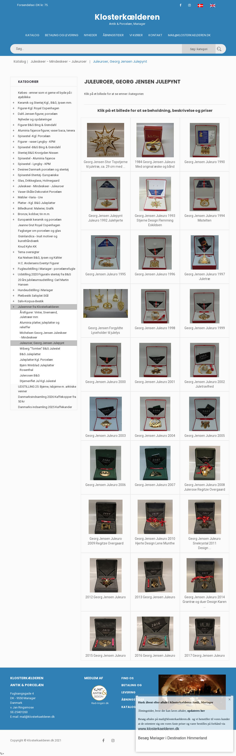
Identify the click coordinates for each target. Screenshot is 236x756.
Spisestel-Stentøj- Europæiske (38, 175)
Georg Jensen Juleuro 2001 (155, 382)
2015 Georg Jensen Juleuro (105, 655)
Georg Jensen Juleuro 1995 (105, 274)
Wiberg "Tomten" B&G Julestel (40, 348)
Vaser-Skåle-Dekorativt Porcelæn (40, 191)
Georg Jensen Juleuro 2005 (204, 436)
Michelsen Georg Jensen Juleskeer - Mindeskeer (43, 335)
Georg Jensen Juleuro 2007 (155, 485)
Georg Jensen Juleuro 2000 (105, 382)
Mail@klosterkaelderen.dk (189, 35)
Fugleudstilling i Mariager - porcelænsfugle (46, 268)
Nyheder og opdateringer (35, 119)
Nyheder (90, 35)
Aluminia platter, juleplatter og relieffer (39, 325)
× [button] (229, 699)
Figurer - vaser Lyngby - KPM (36, 141)
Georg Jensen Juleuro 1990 (204, 162)
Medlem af (93, 678)
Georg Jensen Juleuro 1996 (155, 274)
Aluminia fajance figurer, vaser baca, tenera (46, 130)
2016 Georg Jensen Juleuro (155, 655)
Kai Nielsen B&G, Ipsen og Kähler (40, 257)
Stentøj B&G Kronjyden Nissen (38, 152)
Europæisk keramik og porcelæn (39, 219)
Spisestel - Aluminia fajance (36, 158)
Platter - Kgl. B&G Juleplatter (36, 203)
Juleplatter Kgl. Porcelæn (36, 359)
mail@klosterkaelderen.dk (37, 716)
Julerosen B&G (30, 375)
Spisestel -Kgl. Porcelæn (34, 136)
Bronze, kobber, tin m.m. (34, 214)
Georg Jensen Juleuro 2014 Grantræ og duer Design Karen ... (204, 601)
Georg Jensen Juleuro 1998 (155, 328)
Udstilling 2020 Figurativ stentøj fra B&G (44, 274)
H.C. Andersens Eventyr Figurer (38, 263)
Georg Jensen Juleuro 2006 (105, 485)
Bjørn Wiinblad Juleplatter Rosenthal (37, 368)
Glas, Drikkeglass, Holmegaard (38, 180)
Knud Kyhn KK (27, 246)
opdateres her (196, 710)
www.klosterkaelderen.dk (158, 729)
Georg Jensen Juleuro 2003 (105, 436)
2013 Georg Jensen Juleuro (155, 597)
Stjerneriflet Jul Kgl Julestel (38, 381)
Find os (127, 678)
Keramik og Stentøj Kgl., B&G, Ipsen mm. (45, 102)
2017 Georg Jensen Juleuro (204, 655)
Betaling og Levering (61, 35)
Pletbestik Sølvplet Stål (33, 295)
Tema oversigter (28, 252)
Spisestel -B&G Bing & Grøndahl (39, 147)
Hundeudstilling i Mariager (35, 290)
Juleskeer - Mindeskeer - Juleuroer (59, 61)
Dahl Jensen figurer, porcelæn (38, 114)
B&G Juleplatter (30, 354)
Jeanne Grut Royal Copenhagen (39, 225)
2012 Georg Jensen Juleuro (105, 597)
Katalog (32, 35)
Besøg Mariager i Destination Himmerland (172, 738)
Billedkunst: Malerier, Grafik (36, 208)
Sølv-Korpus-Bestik (31, 301)
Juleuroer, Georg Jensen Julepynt (42, 343)
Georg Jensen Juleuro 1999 (204, 328)
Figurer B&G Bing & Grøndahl (37, 125)
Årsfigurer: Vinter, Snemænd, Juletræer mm (39, 315)
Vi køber (136, 35)
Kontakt (155, 35)
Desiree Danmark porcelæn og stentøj (43, 169)
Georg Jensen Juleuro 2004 (155, 436)
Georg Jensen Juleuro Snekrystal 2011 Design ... (204, 543)
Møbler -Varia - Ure (30, 197)
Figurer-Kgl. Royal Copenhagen (38, 108)
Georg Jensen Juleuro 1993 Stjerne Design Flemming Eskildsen (155, 220)
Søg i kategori (198, 49)
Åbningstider (113, 35)
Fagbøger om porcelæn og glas (39, 230)
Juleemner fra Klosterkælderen (38, 307)
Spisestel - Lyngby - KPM (34, 164)
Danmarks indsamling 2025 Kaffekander (45, 407)
